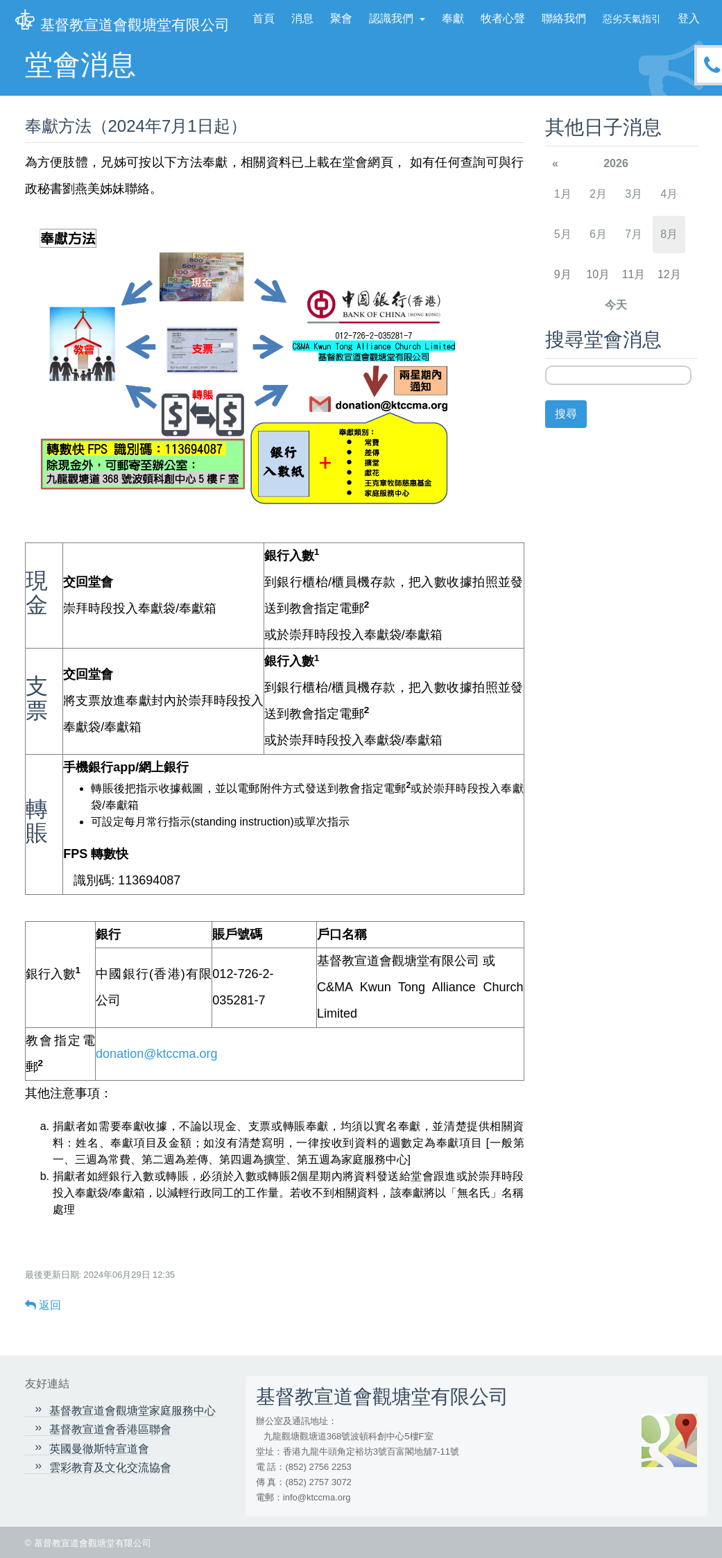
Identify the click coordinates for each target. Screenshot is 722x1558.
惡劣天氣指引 (632, 18)
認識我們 (392, 18)
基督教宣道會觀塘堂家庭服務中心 (132, 1410)
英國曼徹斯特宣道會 (99, 1449)
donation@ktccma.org (156, 1054)
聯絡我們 (564, 18)
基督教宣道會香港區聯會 (110, 1429)
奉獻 (453, 18)
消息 (302, 18)
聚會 (341, 18)
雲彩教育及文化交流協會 (110, 1467)
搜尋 (566, 413)
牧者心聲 (503, 18)
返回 (43, 1305)
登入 (689, 18)
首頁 (263, 18)
